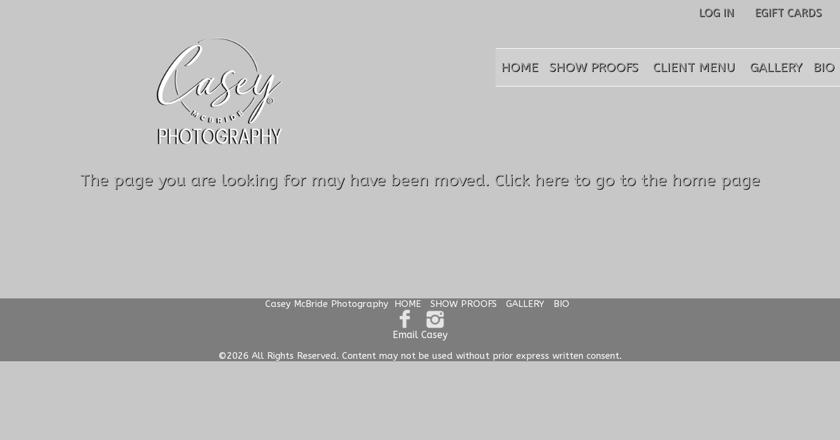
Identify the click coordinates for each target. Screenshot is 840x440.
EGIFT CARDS (788, 13)
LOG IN (716, 13)
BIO (824, 67)
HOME (519, 67)
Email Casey (420, 335)
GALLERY (776, 67)
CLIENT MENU (694, 67)
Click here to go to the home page (627, 180)
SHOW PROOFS (593, 67)
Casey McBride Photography (326, 303)
